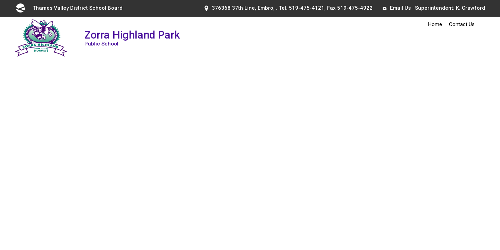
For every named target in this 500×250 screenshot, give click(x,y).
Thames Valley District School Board (69, 7)
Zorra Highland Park (132, 37)
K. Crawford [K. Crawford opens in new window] (470, 8)
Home (435, 24)
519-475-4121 (306, 8)
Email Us (397, 8)
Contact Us (462, 24)
